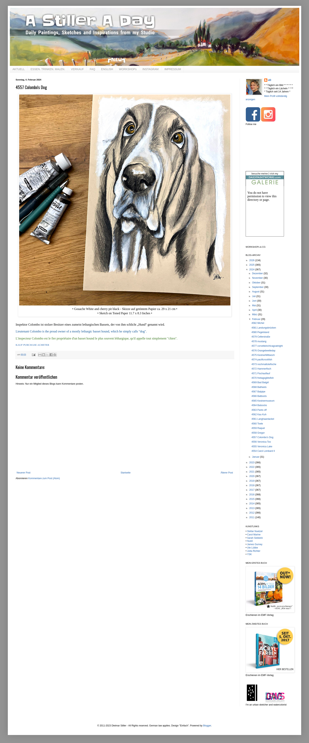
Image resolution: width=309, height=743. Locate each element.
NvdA (250, 541)
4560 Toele (257, 423)
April (254, 310)
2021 (252, 471)
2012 (252, 512)
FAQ (92, 69)
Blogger (207, 725)
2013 (252, 508)
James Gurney (254, 544)
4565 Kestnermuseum (263, 400)
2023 (252, 462)
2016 (252, 494)
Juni (254, 300)
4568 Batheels (259, 387)
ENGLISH (107, 69)
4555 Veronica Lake (262, 446)
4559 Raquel (258, 428)
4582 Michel (258, 323)
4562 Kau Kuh (259, 414)
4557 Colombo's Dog (262, 437)
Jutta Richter (253, 551)
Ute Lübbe (252, 547)
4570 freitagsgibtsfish (263, 378)
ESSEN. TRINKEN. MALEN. (48, 69)
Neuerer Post (24, 472)
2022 (252, 467)
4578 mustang (259, 341)
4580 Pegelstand (260, 332)
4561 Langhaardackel (263, 419)
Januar (256, 456)
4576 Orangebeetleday (263, 350)
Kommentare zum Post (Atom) (44, 478)
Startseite (126, 472)
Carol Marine (254, 534)
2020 (252, 476)
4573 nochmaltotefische (264, 364)
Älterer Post (227, 472)
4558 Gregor (258, 432)
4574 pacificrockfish (262, 359)
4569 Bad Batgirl (260, 382)
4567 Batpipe (258, 391)
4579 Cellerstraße (261, 336)
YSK (249, 554)
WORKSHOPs (128, 69)
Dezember (258, 273)
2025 (252, 264)
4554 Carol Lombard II (263, 451)
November (258, 278)
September (258, 287)
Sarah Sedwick (255, 538)
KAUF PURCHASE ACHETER (32, 344)
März (255, 314)
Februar (256, 319)
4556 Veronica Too (261, 441)
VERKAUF (77, 69)
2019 (252, 481)
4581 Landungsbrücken (264, 327)
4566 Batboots (259, 396)
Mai (254, 305)
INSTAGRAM (150, 69)
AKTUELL (19, 69)
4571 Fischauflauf (261, 373)
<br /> (265, 214)
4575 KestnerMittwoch (263, 355)
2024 (252, 269)
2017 (252, 489)
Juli (254, 296)
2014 (252, 503)
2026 (252, 260)
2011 (252, 517)
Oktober (256, 282)
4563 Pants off (259, 410)
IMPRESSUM (172, 69)
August (256, 291)
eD (269, 80)
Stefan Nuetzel (255, 531)
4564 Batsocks (259, 405)
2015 (252, 499)
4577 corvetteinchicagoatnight (267, 346)
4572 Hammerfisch (261, 368)
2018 (252, 485)
